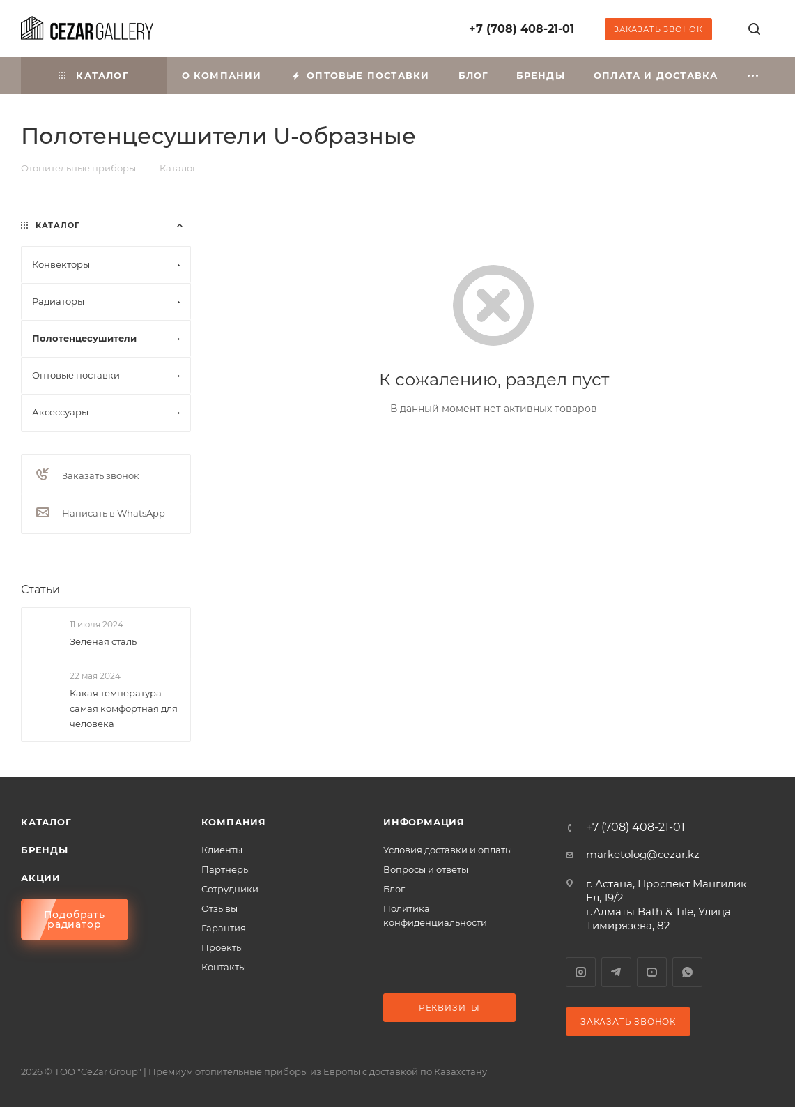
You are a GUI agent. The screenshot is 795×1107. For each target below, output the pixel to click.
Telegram (616, 972)
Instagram (581, 972)
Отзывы (219, 908)
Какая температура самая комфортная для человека (124, 708)
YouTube (652, 972)
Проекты (222, 947)
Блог (394, 888)
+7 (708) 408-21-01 (521, 29)
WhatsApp (687, 972)
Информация (424, 821)
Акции (41, 877)
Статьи (40, 589)
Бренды (44, 849)
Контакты (223, 966)
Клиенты (221, 849)
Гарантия (223, 927)
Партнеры (225, 869)
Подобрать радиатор (74, 919)
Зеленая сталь (103, 641)
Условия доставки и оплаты (447, 849)
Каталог (46, 821)
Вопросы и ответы (425, 869)
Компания (233, 821)
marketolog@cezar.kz (643, 854)
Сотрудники (229, 888)
